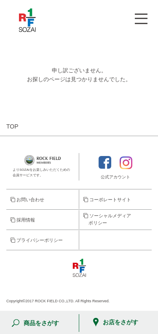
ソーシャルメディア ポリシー (107, 219)
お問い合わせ (27, 199)
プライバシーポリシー (37, 240)
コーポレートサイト (107, 199)
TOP (12, 126)
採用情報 (23, 219)
